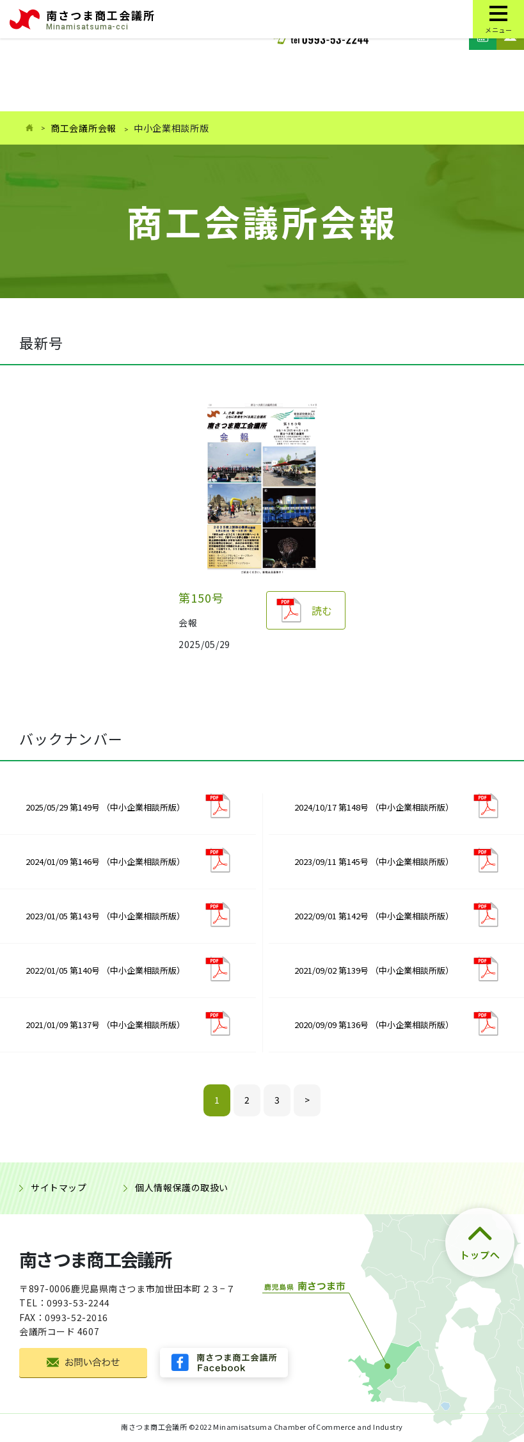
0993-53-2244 (78, 1302)
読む (322, 610)
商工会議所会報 (83, 128)
